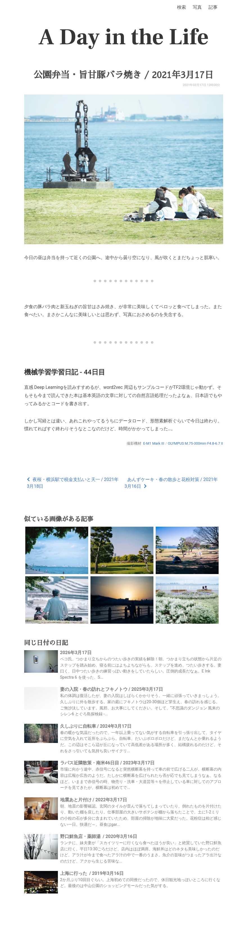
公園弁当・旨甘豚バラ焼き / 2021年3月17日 (123, 75)
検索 (181, 7)
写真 (197, 7)
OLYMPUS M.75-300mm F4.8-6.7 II (195, 443)
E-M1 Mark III (153, 443)
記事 (213, 7)
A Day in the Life (123, 37)
